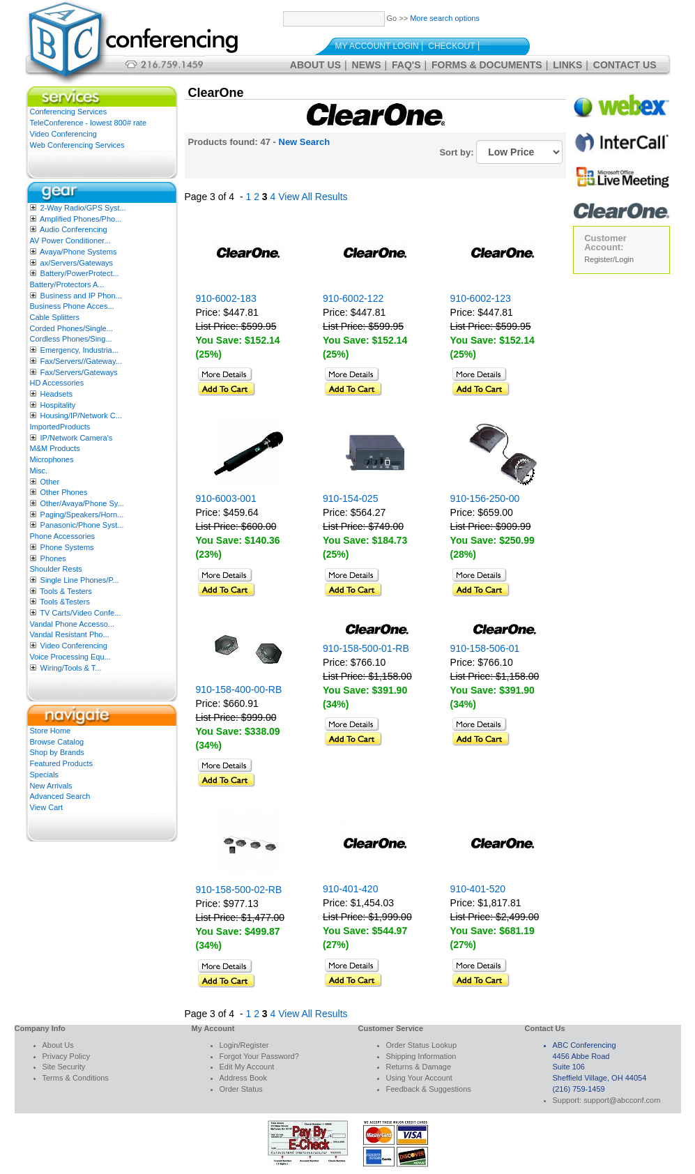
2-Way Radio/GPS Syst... (83, 208)
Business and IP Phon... (81, 295)
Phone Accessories (63, 536)
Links (567, 64)
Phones (53, 558)
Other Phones (64, 492)
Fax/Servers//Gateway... (81, 361)
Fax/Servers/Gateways (79, 372)
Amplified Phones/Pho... (80, 219)
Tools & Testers (65, 591)
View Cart (46, 807)
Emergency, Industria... (79, 350)
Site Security (64, 1066)
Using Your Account (419, 1078)
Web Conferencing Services (77, 145)
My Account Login (377, 46)
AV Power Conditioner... (70, 240)
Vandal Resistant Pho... (69, 634)
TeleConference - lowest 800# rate (88, 123)
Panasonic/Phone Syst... (82, 525)
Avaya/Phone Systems (78, 251)
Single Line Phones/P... (79, 580)
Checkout (451, 46)
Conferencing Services (68, 111)
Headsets (56, 394)
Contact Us (625, 64)
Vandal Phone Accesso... (72, 624)
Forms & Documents (486, 64)
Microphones (52, 459)
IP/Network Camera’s (76, 438)
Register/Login (609, 259)
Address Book (243, 1078)
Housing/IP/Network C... (81, 415)
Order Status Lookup (421, 1045)
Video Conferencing (63, 134)
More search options (445, 18)
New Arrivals (51, 786)
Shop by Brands (57, 752)
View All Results (312, 196)
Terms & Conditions (76, 1078)
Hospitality (58, 405)
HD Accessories (57, 383)
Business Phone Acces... (72, 306)
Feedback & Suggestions (428, 1089)
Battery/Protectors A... (67, 284)
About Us (315, 64)
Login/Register (244, 1045)
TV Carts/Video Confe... (80, 613)
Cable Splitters (55, 317)
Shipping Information (421, 1056)
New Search (304, 142)
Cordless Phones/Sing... (71, 339)
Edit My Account (247, 1066)
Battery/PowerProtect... (79, 273)
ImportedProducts (60, 426)
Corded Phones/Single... (71, 328)
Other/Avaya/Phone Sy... (82, 503)
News (366, 64)
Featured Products (61, 763)
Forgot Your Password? (259, 1056)
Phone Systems (67, 547)
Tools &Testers (65, 601)
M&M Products (55, 448)
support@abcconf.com (621, 1100)
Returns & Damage (419, 1066)
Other (50, 482)
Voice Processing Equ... (70, 657)
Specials (44, 774)
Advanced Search (60, 796)
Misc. (39, 470)
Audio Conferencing (73, 229)
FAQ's (406, 64)
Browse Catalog (57, 742)
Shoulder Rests (56, 569)
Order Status (241, 1089)
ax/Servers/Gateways (77, 263)
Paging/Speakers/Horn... (82, 514)
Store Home (50, 730)
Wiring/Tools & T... (71, 668)
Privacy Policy (66, 1056)
